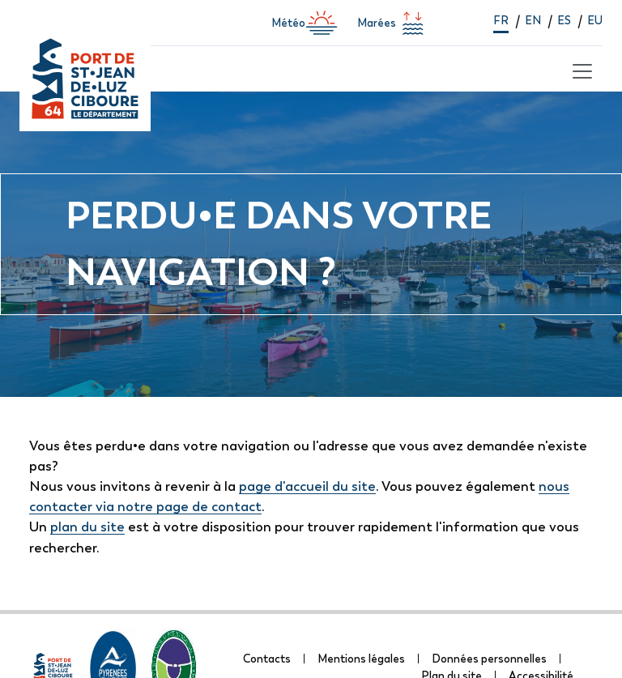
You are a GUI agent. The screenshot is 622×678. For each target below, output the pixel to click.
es (564, 20)
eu (595, 20)
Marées (392, 22)
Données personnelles (489, 658)
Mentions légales (361, 658)
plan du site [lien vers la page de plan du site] (87, 526)
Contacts (267, 658)
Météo (304, 22)
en (533, 20)
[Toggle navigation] (580, 69)
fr (501, 20)
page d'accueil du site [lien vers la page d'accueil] (307, 486)
